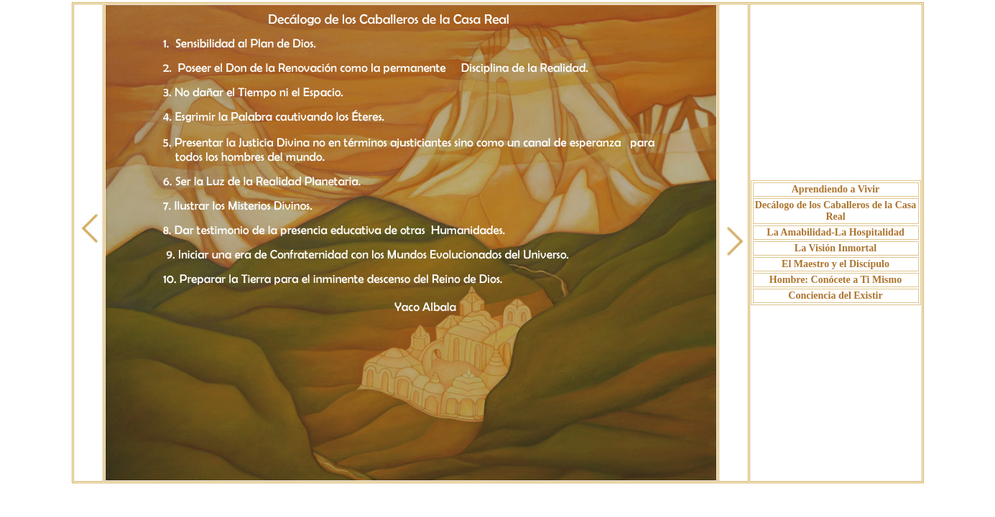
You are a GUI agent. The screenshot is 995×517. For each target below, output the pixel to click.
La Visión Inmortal (835, 248)
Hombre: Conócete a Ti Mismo (835, 279)
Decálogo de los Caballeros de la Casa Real (836, 211)
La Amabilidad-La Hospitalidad (835, 232)
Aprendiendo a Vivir (836, 189)
